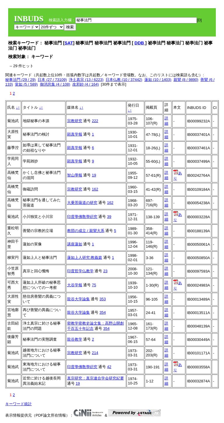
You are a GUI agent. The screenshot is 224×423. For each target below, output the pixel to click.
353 (102, 299)
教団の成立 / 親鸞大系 (85, 230)
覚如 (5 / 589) (26, 84)
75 (94, 285)
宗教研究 (74, 121)
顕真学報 (74, 134)
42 (109, 367)
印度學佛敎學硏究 (82, 216)
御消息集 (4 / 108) (55, 84)
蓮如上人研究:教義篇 (84, 257)
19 (94, 175)
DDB (139, 42)
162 (95, 189)
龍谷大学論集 (78, 299)
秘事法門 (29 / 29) (20, 79)
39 (109, 216)
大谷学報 (74, 285)
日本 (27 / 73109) (52, 79)
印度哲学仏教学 (80, 271)
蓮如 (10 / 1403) (158, 79)
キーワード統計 (18, 404)
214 (95, 353)
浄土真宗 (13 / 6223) (86, 79)
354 (102, 312)
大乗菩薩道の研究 (82, 202)
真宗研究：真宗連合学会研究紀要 (95, 378)
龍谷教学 (74, 339)
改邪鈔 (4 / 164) (85, 84)
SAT (68, 42)
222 (95, 121)
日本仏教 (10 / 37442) (124, 79)
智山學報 (74, 175)
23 (105, 271)
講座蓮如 (74, 244)
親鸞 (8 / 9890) (186, 79)
